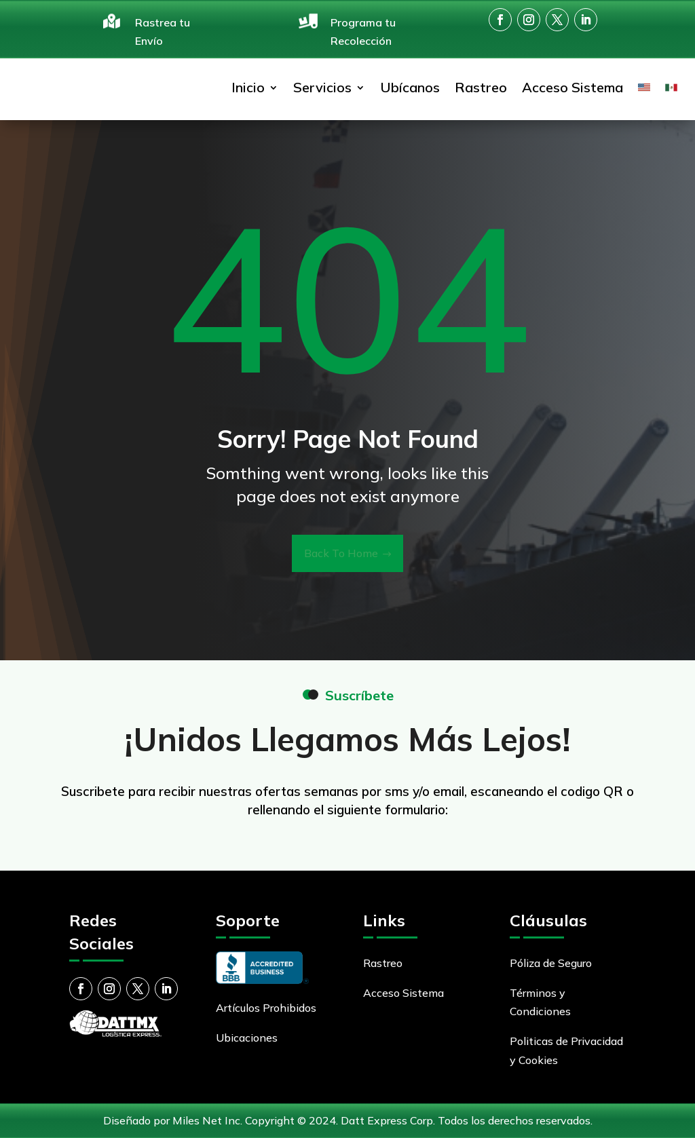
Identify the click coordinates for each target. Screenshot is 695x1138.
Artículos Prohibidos (266, 1007)
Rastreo (481, 87)
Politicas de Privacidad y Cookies (566, 1050)
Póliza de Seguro (551, 963)
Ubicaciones (247, 1037)
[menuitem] (644, 87)
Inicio (248, 87)
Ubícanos (410, 87)
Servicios (322, 87)
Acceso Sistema (572, 87)
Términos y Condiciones (540, 1002)
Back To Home (341, 553)
